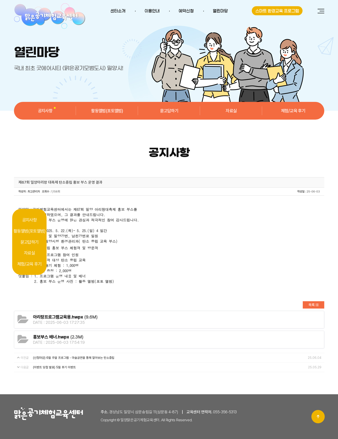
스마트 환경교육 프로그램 (277, 11)
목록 (312, 305)
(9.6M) (65, 317)
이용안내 (152, 11)
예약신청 (186, 11)
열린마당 (220, 11)
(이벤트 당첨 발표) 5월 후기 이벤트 (54, 367)
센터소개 (117, 11)
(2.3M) (58, 337)
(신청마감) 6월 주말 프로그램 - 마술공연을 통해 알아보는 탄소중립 (73, 357)
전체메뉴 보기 (321, 11)
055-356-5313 (225, 412)
